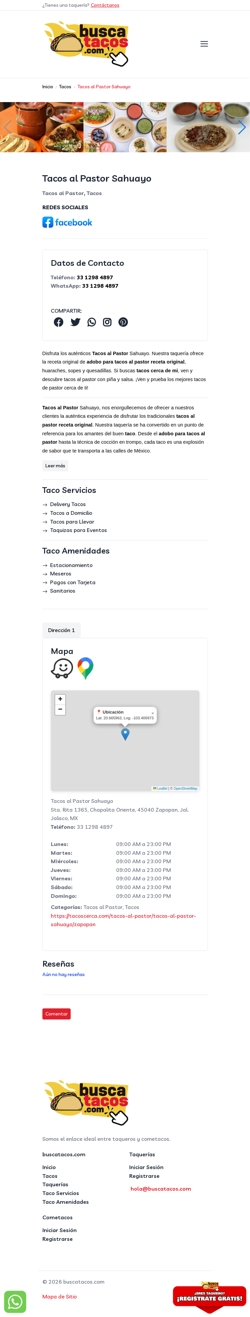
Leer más (55, 466)
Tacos (50, 1175)
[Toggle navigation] (204, 43)
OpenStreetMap (186, 788)
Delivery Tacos (68, 504)
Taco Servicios (60, 1193)
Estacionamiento (71, 565)
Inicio (49, 1167)
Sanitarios (62, 590)
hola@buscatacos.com (161, 1188)
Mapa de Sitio (59, 1296)
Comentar (56, 1014)
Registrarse (144, 1175)
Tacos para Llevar (72, 521)
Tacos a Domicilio (71, 512)
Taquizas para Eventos (78, 530)
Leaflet (160, 788)
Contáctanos (105, 5)
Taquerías (55, 1184)
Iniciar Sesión (146, 1167)
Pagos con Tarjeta (73, 582)
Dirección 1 (61, 630)
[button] (242, 127)
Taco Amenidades (65, 1201)
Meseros (60, 573)
